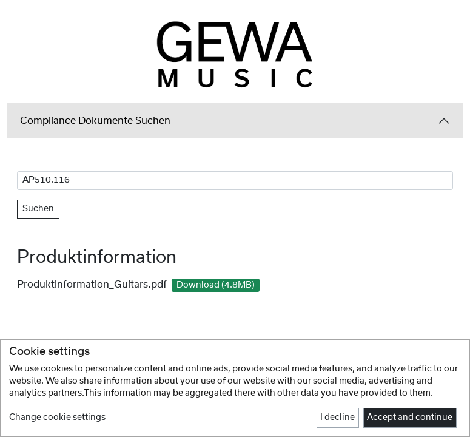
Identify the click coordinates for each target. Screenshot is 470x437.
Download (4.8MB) (215, 285)
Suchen (38, 209)
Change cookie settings (57, 417)
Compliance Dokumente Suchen (95, 121)
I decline (337, 417)
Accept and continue (409, 417)
